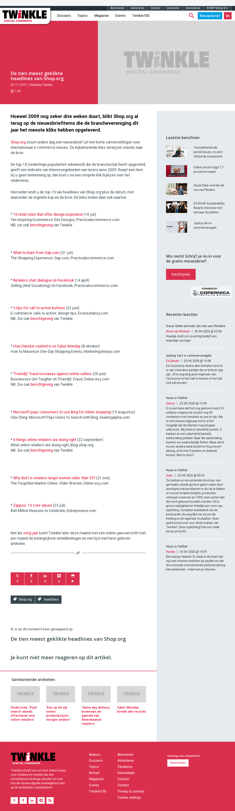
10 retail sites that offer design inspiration (48, 214)
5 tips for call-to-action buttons (39, 308)
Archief (94, 773)
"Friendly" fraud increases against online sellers (52, 374)
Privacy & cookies (131, 791)
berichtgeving (41, 225)
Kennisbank (193, 8)
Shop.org (18, 142)
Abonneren (117, 8)
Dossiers (64, 16)
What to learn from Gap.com (36, 253)
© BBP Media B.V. (217, 8)
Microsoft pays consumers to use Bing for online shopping (62, 412)
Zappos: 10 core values (32, 505)
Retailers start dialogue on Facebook (43, 280)
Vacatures (173, 8)
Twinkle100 (140, 16)
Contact (155, 8)
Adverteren (137, 8)
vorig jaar (30, 533)
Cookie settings (129, 797)
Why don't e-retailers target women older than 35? (54, 478)
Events (120, 16)
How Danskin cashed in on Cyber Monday (46, 346)
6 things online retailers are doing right (44, 440)
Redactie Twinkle (41, 84)
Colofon (123, 779)
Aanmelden (178, 762)
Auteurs (94, 755)
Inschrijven (180, 274)
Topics (82, 16)
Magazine (101, 16)
